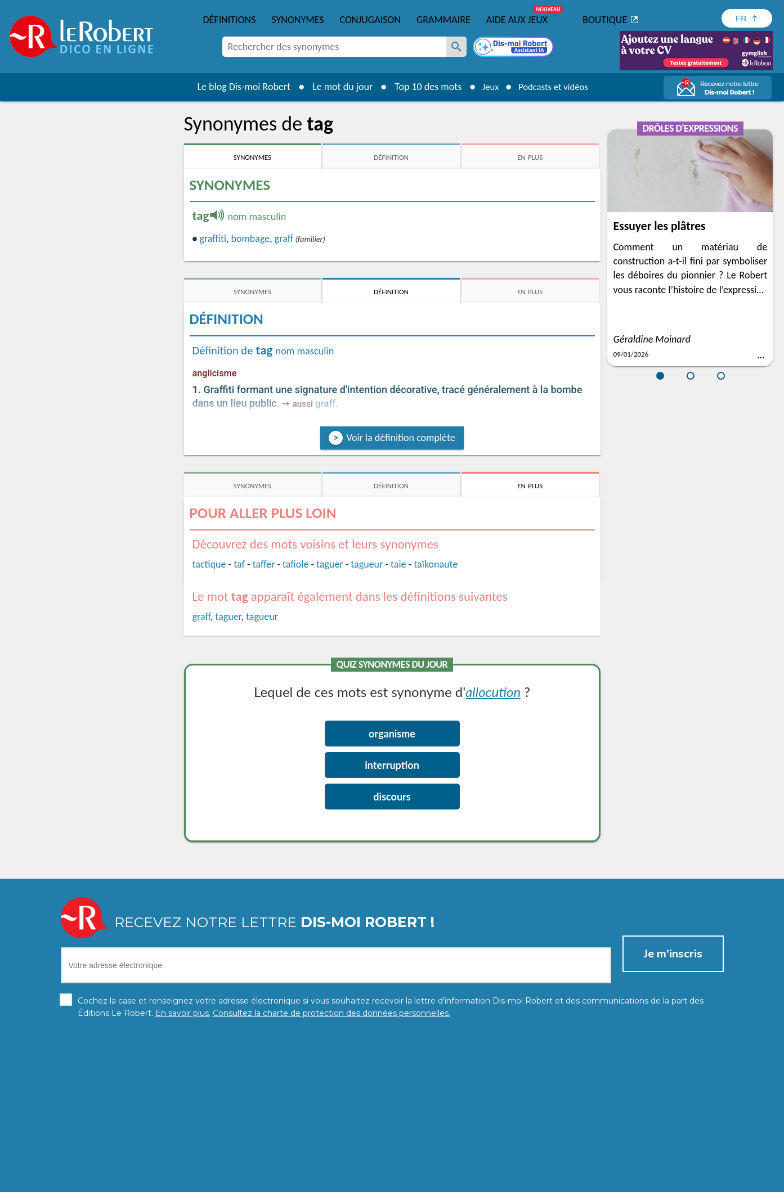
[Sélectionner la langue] (747, 18)
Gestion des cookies (466, 1180)
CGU (517, 1180)
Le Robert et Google (569, 1180)
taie (398, 564)
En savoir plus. (605, 1163)
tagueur (367, 564)
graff (284, 238)
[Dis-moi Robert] (514, 48)
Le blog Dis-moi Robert (238, 86)
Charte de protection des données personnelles (266, 1180)
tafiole (295, 564)
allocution (493, 691)
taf (239, 564)
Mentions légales (391, 1180)
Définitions (229, 20)
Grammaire (443, 20)
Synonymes (297, 20)
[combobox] (334, 47)
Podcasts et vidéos (555, 86)
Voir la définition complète (400, 437)
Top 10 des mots (421, 86)
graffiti (212, 238)
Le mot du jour (336, 86)
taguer (329, 564)
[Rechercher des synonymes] (456, 47)
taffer (264, 564)
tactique (209, 564)
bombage (250, 238)
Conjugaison (370, 20)
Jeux (486, 86)
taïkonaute (436, 564)
